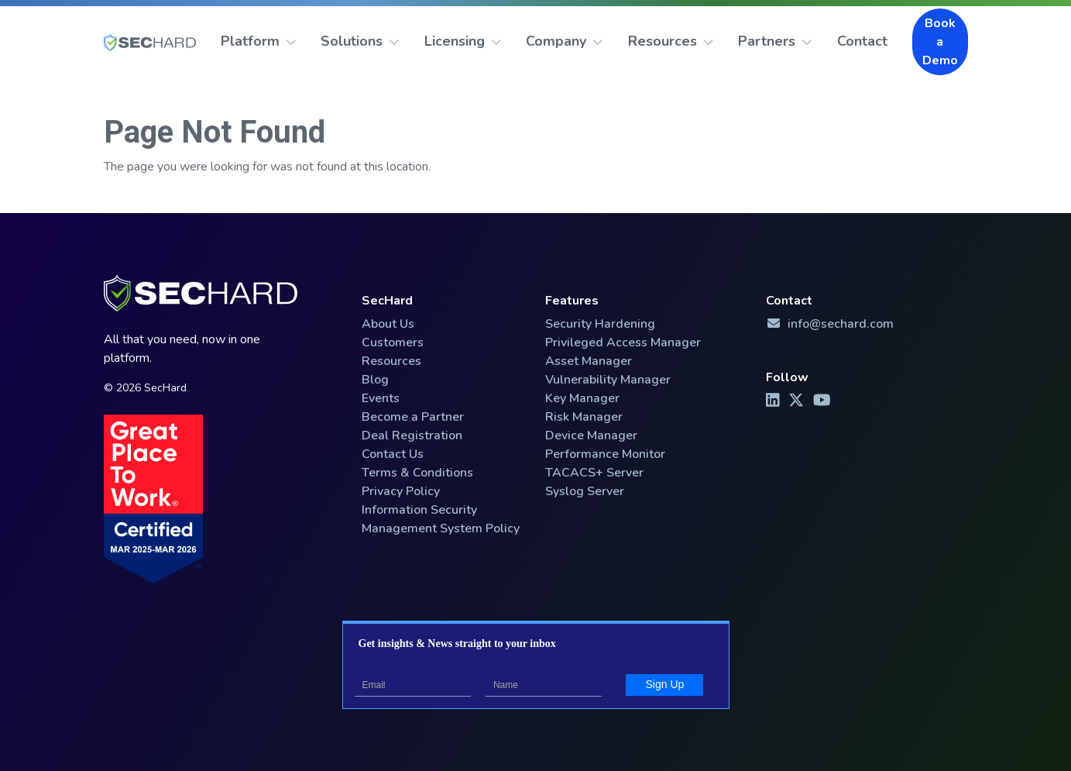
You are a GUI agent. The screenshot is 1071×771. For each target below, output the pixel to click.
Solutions (360, 41)
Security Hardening (600, 323)
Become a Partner (413, 416)
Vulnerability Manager (608, 379)
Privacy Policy (401, 491)
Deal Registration (412, 435)
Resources (671, 41)
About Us (388, 323)
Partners (775, 41)
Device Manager (591, 435)
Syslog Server (584, 491)
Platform (259, 41)
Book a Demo (940, 42)
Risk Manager (584, 416)
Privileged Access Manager (623, 342)
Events (381, 398)
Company (564, 41)
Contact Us (393, 454)
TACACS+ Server (594, 472)
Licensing (463, 41)
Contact (862, 41)
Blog (375, 379)
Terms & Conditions (417, 472)
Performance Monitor (605, 454)
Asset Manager (588, 361)
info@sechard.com (830, 323)
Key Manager (582, 398)
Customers (393, 342)
